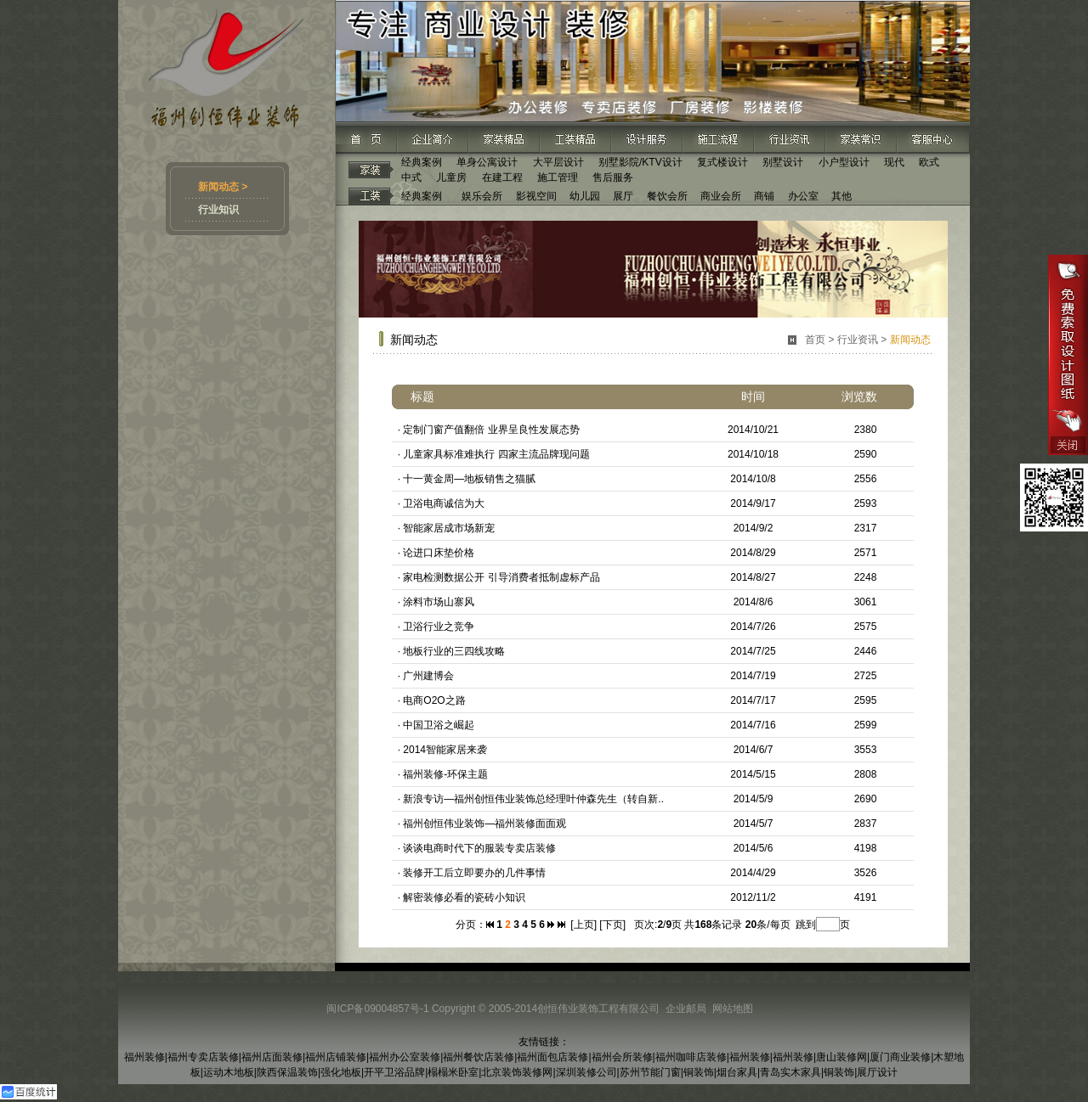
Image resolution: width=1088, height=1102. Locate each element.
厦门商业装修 (900, 1057)
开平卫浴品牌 (394, 1072)
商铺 (764, 196)
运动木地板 (228, 1072)
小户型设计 (844, 162)
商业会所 (720, 196)
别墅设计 (782, 162)
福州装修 (144, 1057)
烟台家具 (737, 1072)
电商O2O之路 (434, 700)
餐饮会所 (667, 196)
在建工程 (502, 177)
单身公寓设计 (487, 162)
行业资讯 (857, 340)
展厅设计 (877, 1072)
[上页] (583, 925)
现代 (894, 162)
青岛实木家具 (790, 1072)
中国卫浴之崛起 (438, 725)
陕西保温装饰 (287, 1072)
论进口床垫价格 (438, 553)
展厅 (623, 196)
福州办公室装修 (404, 1057)
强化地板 (340, 1072)
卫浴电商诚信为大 (443, 503)
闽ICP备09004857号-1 (377, 1009)
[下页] (612, 925)
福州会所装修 (622, 1057)
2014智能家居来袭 (445, 750)
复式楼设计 (722, 162)
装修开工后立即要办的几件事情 (474, 873)
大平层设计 (558, 162)
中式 (411, 177)
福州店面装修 (272, 1057)
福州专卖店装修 (203, 1057)
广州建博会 (428, 676)
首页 (815, 340)
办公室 (803, 196)
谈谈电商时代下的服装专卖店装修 (479, 848)
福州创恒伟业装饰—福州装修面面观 (484, 823)
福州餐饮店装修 (478, 1057)
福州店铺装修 (335, 1057)
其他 (841, 196)
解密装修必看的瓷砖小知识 (464, 897)
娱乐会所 (482, 196)
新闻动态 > (222, 187)
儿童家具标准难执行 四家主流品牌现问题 (496, 454)
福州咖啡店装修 (691, 1057)
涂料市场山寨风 (438, 602)
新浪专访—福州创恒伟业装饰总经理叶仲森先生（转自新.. (533, 799)
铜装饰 (698, 1072)
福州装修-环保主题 (445, 774)
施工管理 (557, 177)
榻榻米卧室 (453, 1072)
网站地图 (732, 1009)
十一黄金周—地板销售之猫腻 (469, 479)
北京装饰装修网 (516, 1072)
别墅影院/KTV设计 (640, 162)
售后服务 (612, 177)
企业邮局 (686, 1009)
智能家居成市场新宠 (449, 528)
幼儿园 (585, 196)
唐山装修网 (841, 1057)
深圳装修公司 (586, 1072)
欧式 (929, 162)
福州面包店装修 (552, 1057)
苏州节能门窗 (650, 1072)
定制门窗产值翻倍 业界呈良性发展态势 (491, 430)
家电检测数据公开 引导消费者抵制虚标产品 (501, 577)
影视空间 (536, 196)
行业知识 (218, 210)
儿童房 (451, 177)
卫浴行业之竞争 (438, 627)
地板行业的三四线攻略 (454, 651)
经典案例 (421, 162)
